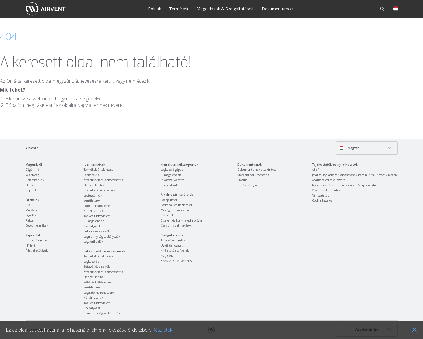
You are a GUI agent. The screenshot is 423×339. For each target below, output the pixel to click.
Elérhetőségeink (37, 240)
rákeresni (45, 105)
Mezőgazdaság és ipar (175, 210)
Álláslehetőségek (37, 250)
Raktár (30, 220)
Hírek (29, 185)
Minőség (31, 210)
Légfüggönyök (93, 195)
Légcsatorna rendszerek (99, 190)
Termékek (178, 8)
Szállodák (167, 215)
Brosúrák (243, 180)
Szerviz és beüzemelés (176, 261)
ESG (28, 205)
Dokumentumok (277, 8)
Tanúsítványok (247, 185)
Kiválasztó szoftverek (175, 250)
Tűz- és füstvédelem (97, 216)
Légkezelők (91, 175)
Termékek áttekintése (98, 169)
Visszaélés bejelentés (326, 190)
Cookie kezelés (322, 200)
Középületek (169, 200)
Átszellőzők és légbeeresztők (103, 180)
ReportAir (32, 190)
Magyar (349, 147)
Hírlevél (31, 245)
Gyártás (31, 215)
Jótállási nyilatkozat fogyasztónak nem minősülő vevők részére (355, 175)
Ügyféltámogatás (172, 245)
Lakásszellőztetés (172, 180)
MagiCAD (167, 256)
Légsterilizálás (170, 185)
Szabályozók (92, 226)
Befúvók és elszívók (97, 231)
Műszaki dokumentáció (253, 175)
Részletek (162, 330)
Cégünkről (33, 169)
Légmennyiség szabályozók (102, 237)
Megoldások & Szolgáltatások (225, 8)
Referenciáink (35, 180)
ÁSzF (315, 169)
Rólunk (154, 8)
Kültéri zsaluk (93, 211)
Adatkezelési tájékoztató (328, 180)
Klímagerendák (94, 221)
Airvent (31, 148)
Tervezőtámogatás (173, 240)
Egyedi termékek (37, 225)
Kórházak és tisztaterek (177, 205)
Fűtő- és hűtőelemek (98, 206)
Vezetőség (32, 175)
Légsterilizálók (93, 242)
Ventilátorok (92, 200)
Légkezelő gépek (172, 169)
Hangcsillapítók (94, 185)
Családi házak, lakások (176, 225)
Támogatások (320, 195)
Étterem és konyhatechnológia (181, 220)
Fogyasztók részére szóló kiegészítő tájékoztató (344, 185)
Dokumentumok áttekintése (256, 169)
